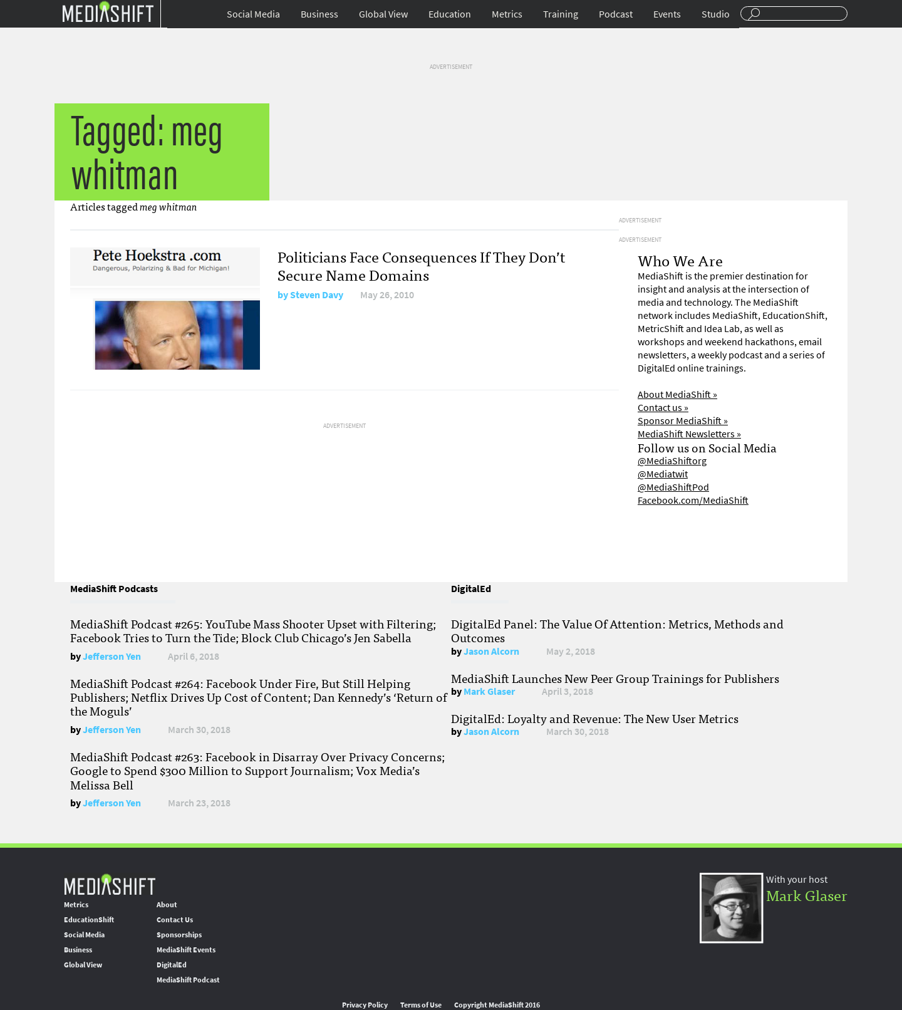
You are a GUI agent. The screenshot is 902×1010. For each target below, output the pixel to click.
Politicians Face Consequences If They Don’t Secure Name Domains (421, 265)
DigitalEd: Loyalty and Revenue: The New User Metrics (595, 718)
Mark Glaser (489, 691)
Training (560, 14)
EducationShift (89, 920)
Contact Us (175, 920)
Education (449, 14)
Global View (383, 14)
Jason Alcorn (491, 651)
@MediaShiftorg (672, 460)
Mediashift (107, 11)
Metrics (507, 14)
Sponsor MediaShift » (683, 420)
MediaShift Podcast (188, 980)
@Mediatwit (663, 474)
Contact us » (663, 407)
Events (667, 14)
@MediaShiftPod (673, 487)
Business (319, 14)
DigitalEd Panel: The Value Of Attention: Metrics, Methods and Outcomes (617, 630)
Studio (716, 14)
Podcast (616, 14)
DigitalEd (172, 965)
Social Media (253, 14)
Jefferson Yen (112, 656)
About (167, 905)
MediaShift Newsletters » (689, 433)
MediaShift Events (186, 950)
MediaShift (109, 884)
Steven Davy (316, 294)
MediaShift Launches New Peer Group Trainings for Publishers (615, 678)
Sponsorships (179, 935)
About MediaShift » (677, 394)
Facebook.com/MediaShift (693, 500)
